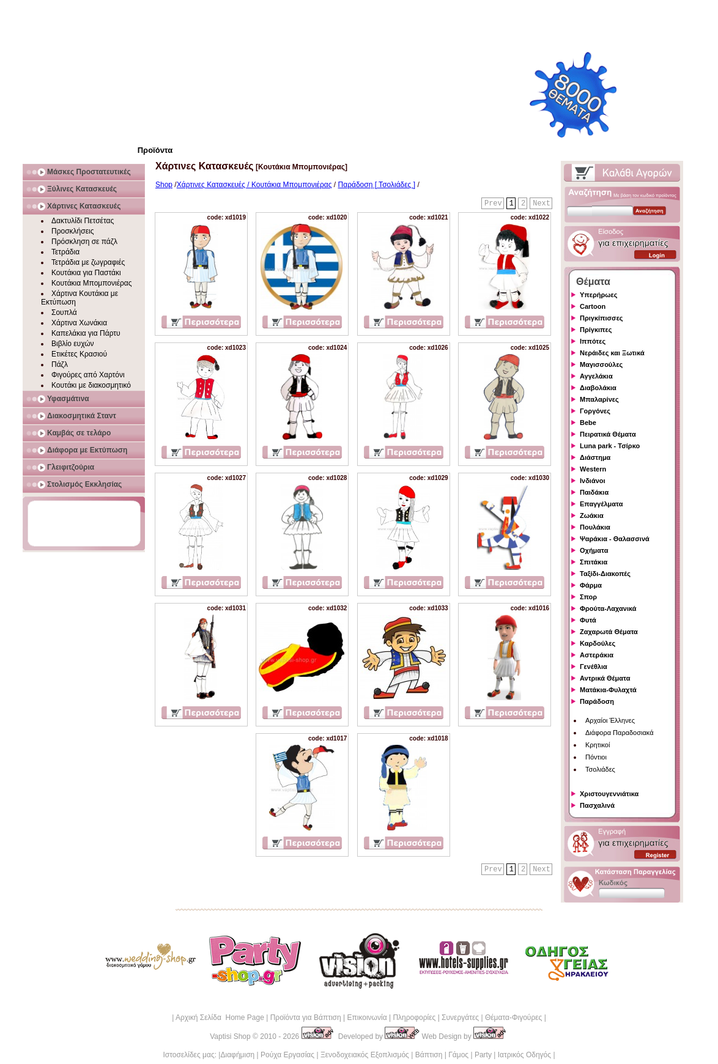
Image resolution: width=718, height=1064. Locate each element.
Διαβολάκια (598, 387)
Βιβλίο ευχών (72, 343)
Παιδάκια (594, 492)
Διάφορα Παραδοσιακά (619, 732)
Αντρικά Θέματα (605, 678)
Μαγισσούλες (601, 364)
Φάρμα (591, 585)
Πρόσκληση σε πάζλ (84, 241)
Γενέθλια (593, 666)
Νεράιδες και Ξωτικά (612, 353)
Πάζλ (59, 364)
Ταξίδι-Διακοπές (605, 573)
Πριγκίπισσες (601, 318)
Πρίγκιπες (596, 329)
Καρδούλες (597, 643)
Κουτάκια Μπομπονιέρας (91, 283)
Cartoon (592, 306)
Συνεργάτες (460, 1017)
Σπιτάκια (593, 562)
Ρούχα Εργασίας (287, 1055)
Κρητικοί (597, 744)
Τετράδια (65, 252)
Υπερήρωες (599, 294)
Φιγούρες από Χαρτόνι (88, 375)
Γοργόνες (595, 411)
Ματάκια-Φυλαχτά (608, 689)
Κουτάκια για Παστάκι (86, 272)
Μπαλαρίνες (599, 399)
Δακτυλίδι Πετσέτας (82, 220)
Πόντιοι (596, 757)
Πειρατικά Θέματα (608, 434)
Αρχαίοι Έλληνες (610, 720)
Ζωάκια (592, 515)
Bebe (588, 422)
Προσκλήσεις (72, 231)
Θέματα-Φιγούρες (513, 1017)
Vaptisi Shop (230, 1036)
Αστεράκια (596, 655)
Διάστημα (595, 457)
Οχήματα (594, 550)
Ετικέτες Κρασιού (79, 354)
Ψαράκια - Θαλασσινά (615, 538)
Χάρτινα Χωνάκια (79, 323)
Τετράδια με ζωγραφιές (88, 262)
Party (483, 1055)
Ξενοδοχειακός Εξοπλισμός (364, 1055)
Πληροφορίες (414, 1017)
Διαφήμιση (237, 1055)
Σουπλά (64, 312)
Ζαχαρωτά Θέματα (609, 631)
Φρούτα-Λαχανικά (608, 608)
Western (593, 469)
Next (541, 203)
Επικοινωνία (367, 1017)
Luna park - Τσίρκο (610, 445)
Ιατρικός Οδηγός (524, 1055)
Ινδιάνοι (592, 480)
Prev (493, 203)
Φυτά (588, 620)
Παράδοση (597, 701)
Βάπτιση (429, 1055)
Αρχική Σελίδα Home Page (220, 1017)
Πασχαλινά (597, 805)
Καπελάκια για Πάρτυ (85, 333)
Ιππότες (592, 341)
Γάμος (458, 1055)
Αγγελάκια (596, 376)
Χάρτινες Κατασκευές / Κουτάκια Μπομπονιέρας (254, 184)
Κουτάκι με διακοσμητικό (91, 385)
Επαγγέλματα (601, 504)
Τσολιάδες (600, 769)
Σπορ (588, 596)
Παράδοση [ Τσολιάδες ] (377, 184)
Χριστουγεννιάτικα (609, 793)
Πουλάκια (595, 527)
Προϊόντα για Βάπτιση (305, 1017)
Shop (163, 184)
